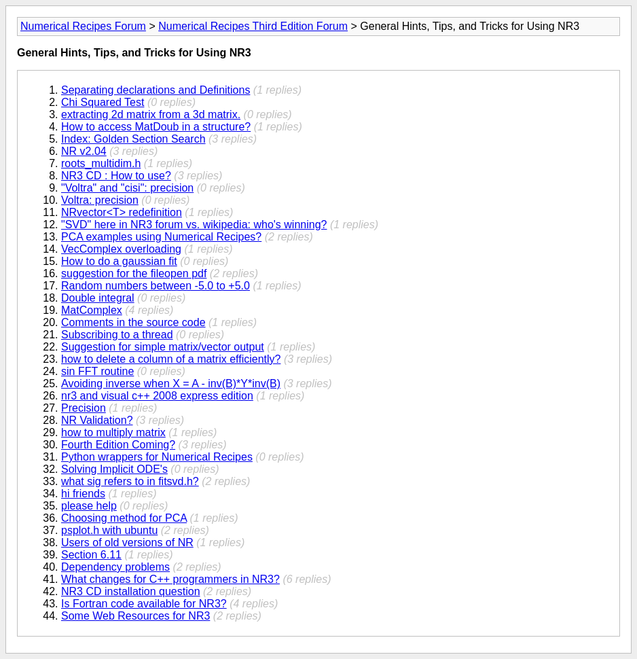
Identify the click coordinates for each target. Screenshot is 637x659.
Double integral (97, 298)
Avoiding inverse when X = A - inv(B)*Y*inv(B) (170, 383)
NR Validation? (97, 420)
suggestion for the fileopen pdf (133, 273)
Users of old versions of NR (127, 542)
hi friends (83, 493)
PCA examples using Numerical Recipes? (161, 237)
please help (89, 506)
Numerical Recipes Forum (83, 26)
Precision (83, 408)
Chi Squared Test (102, 102)
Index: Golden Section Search (133, 139)
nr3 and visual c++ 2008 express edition (157, 396)
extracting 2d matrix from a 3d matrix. (150, 114)
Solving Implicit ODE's (114, 469)
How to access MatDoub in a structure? (156, 126)
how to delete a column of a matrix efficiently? (170, 359)
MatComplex (91, 310)
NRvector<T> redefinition (121, 212)
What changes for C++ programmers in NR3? (170, 579)
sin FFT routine (97, 371)
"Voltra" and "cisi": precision (127, 188)
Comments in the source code (133, 322)
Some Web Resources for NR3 (135, 616)
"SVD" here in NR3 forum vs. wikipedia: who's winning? (194, 224)
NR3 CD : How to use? (116, 175)
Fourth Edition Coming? (118, 444)
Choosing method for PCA (124, 518)
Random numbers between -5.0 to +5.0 (155, 285)
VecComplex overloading (121, 249)
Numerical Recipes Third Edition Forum (253, 26)
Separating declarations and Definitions (155, 90)
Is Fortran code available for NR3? (144, 603)
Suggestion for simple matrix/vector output (162, 347)
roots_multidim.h (101, 163)
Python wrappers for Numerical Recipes (157, 457)
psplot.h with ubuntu (109, 530)
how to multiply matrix (113, 432)
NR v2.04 (84, 151)
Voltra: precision (100, 200)
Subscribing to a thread (117, 334)
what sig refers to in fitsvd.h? (130, 481)
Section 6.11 (91, 554)
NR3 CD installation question (130, 591)
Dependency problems (115, 567)
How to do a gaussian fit (119, 261)
